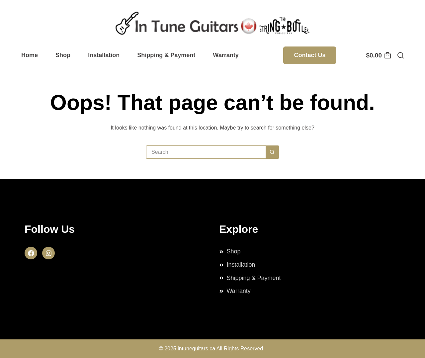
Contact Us (309, 55)
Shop (62, 55)
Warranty (225, 55)
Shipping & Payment (166, 55)
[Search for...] (206, 152)
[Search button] (272, 152)
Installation (104, 55)
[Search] (400, 55)
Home (29, 55)
